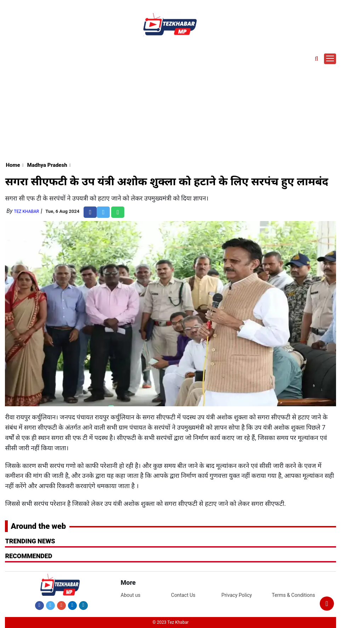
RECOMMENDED (28, 556)
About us (131, 595)
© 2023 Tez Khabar (170, 622)
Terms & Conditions (293, 595)
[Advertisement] (170, 104)
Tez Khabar (26, 211)
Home (13, 165)
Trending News (30, 541)
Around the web (38, 526)
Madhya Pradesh (47, 165)
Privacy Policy (236, 595)
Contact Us (183, 595)
